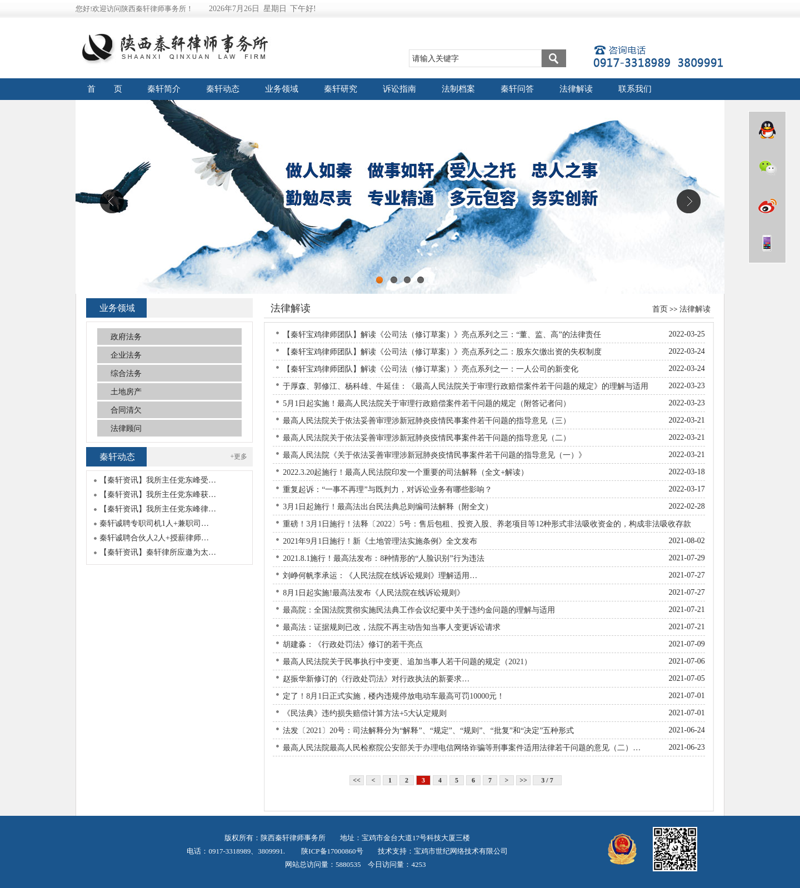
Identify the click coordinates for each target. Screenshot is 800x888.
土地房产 (126, 392)
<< (357, 780)
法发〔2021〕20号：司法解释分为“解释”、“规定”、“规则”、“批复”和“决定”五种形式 (428, 730)
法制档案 (458, 88)
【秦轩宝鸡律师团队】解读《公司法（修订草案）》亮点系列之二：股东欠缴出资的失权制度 (442, 352)
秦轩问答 (517, 88)
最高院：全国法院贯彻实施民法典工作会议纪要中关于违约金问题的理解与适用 (419, 610)
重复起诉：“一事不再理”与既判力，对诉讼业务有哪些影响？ (387, 489)
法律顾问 (126, 428)
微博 (767, 205)
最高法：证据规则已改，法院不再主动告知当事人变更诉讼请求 (392, 627)
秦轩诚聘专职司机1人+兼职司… (154, 523)
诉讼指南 (399, 88)
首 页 (105, 88)
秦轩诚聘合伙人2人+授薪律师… (154, 538)
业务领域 (281, 88)
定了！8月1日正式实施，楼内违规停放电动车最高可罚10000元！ (393, 696)
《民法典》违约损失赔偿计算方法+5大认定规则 (365, 713)
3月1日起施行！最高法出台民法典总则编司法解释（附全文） (388, 507)
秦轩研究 (340, 88)
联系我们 (635, 88)
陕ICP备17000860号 (331, 851)
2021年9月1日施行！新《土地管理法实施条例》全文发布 (380, 541)
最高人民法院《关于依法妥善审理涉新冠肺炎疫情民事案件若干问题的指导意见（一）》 (434, 455)
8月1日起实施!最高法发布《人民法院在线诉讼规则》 (373, 593)
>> (523, 780)
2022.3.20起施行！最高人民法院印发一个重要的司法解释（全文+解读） (405, 472)
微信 (767, 167)
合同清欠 (126, 410)
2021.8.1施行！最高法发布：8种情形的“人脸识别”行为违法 (383, 558)
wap (767, 243)
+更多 (239, 456)
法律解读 (576, 88)
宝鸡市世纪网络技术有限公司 (461, 851)
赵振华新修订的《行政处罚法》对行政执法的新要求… (376, 679)
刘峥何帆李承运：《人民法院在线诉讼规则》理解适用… (380, 575)
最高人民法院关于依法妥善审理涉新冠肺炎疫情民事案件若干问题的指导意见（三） (427, 421)
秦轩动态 (222, 88)
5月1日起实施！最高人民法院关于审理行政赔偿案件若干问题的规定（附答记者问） (427, 403)
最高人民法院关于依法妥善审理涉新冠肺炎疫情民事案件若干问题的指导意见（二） (427, 438)
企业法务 (126, 355)
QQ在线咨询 (767, 130)
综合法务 (126, 373)
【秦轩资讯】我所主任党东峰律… (157, 509)
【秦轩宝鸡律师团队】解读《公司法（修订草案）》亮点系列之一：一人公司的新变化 (430, 369)
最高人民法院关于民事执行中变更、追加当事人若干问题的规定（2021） (407, 662)
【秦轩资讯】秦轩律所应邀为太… (157, 552)
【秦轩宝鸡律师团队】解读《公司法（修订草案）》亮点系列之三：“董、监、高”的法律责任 (442, 334)
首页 (660, 309)
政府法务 (126, 337)
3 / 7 (547, 780)
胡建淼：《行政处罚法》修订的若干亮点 (353, 644)
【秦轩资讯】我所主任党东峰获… (157, 494)
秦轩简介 (164, 88)
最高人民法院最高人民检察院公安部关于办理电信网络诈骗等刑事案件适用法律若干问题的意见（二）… (462, 748)
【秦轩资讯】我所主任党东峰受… (157, 480)
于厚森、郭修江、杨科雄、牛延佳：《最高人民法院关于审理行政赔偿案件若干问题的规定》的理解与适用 (465, 386)
